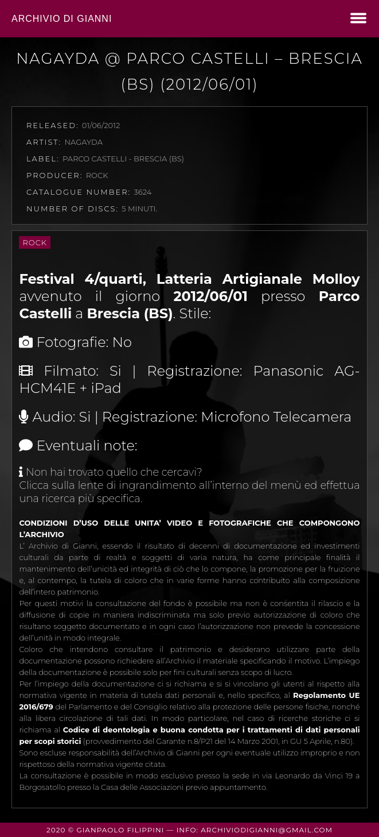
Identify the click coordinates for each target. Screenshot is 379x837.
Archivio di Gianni (61, 19)
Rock (34, 242)
